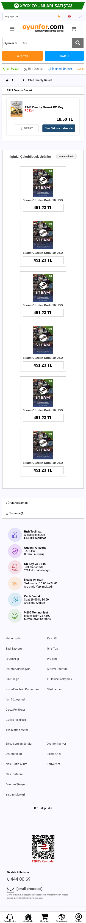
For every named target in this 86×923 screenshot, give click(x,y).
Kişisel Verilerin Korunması (22, 689)
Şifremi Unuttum (57, 669)
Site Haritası (54, 689)
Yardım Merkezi (15, 794)
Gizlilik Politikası (16, 720)
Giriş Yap (52, 648)
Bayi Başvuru (14, 648)
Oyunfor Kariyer (56, 743)
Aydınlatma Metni (17, 730)
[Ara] (78, 43)
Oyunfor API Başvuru (18, 669)
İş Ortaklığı (12, 658)
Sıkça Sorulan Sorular (19, 743)
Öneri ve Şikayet (15, 784)
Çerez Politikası (15, 709)
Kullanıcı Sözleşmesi (59, 679)
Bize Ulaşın (12, 679)
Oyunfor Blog (14, 754)
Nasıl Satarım (14, 774)
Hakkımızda (13, 638)
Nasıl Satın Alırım (16, 764)
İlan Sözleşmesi (15, 699)
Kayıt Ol (52, 638)
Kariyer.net (53, 764)
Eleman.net (54, 754)
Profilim (52, 658)
